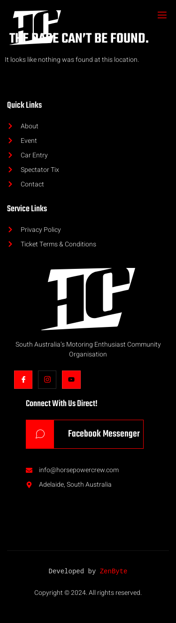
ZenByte (114, 571)
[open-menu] (161, 15)
